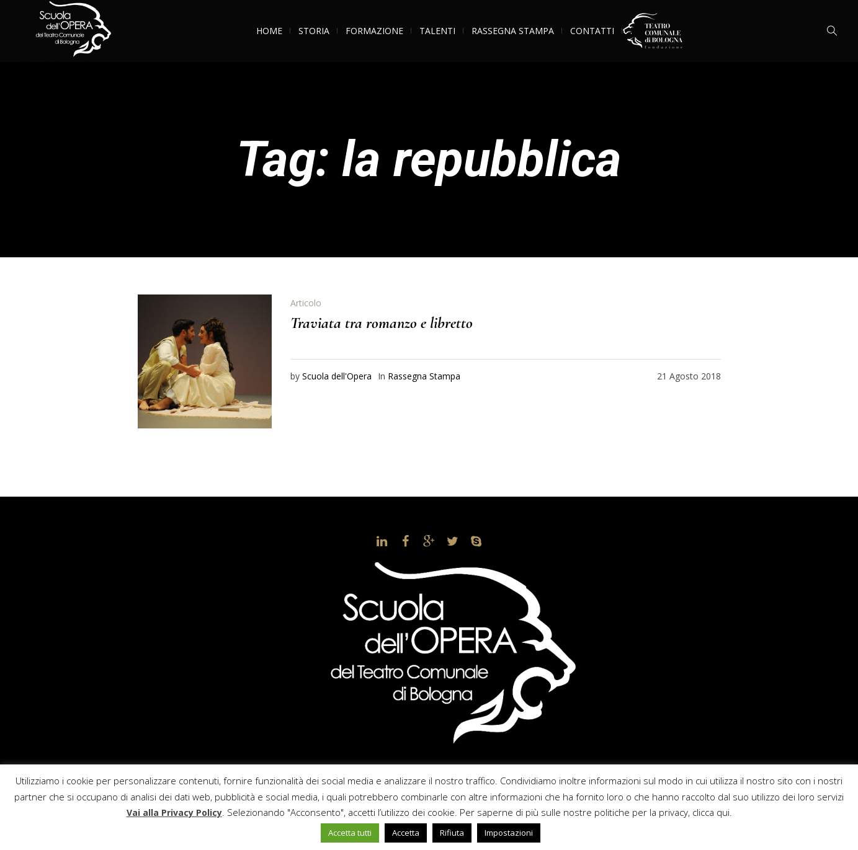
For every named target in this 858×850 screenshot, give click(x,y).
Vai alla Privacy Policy (174, 812)
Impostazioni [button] (509, 832)
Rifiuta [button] (452, 832)
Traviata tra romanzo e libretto (381, 322)
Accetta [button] (405, 832)
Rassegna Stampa (424, 376)
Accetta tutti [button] (350, 832)
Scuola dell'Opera (337, 376)
